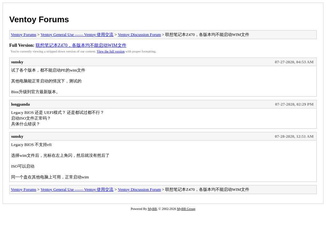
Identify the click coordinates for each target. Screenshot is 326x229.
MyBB (152, 209)
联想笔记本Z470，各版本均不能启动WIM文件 (81, 45)
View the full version (110, 51)
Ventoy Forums (39, 19)
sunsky (17, 61)
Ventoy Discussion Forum (139, 34)
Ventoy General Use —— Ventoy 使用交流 (76, 34)
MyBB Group (186, 209)
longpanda (20, 104)
